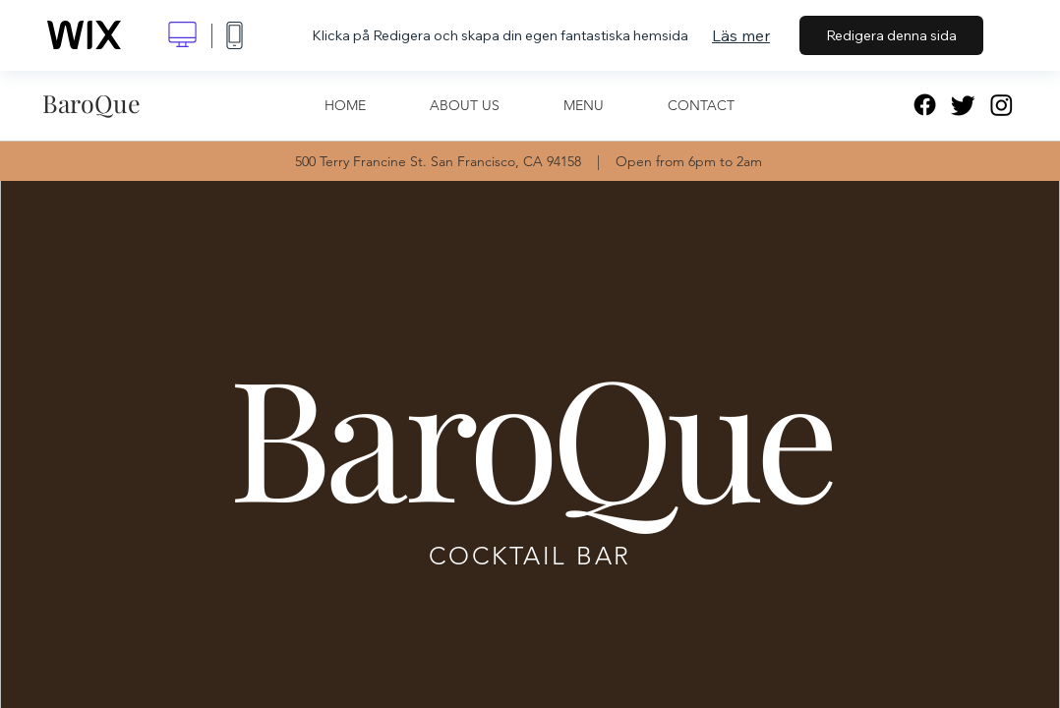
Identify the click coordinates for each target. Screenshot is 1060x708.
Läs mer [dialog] (741, 35)
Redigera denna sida (891, 35)
